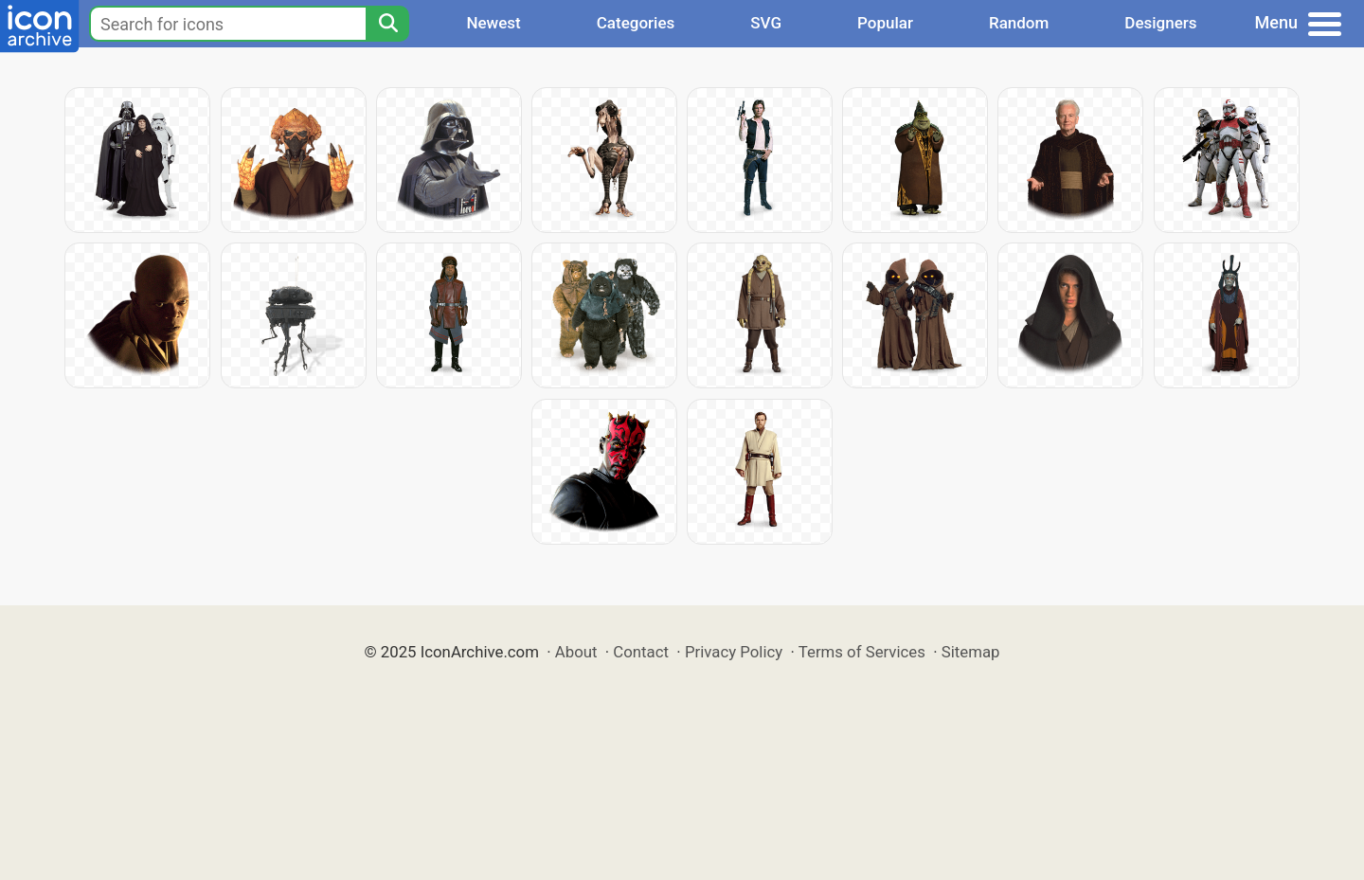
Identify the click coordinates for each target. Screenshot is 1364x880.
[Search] (387, 24)
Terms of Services (862, 651)
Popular (885, 22)
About (576, 651)
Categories (636, 22)
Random (1019, 22)
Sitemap (971, 651)
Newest (493, 22)
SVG (765, 22)
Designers (1160, 22)
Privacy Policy (733, 651)
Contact (641, 651)
